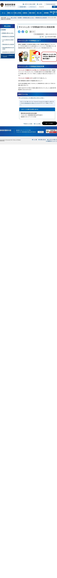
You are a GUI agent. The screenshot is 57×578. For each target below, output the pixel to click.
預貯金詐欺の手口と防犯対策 (8, 44)
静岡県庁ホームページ (52, 141)
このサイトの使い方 (53, 139)
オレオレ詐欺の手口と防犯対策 (8, 40)
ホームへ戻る (37, 123)
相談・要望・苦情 (53, 13)
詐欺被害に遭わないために (28, 17)
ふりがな (40, 4)
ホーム (3, 12)
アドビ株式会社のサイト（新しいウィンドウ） (31, 103)
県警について (10, 12)
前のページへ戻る (28, 123)
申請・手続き (32, 12)
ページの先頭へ (50, 123)
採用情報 (46, 12)
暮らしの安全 (18, 12)
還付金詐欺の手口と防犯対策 (8, 52)
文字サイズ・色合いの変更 (30, 4)
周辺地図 (41, 131)
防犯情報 (20, 17)
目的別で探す (23, 6)
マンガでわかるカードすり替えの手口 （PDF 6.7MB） (32, 97)
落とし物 (39, 12)
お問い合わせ (43, 139)
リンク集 (35, 139)
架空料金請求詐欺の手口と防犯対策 (8, 48)
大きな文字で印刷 (51, 36)
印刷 (42, 36)
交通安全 (25, 12)
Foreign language (50, 4)
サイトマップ (33, 6)
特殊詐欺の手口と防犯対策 (41, 17)
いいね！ (33, 31)
